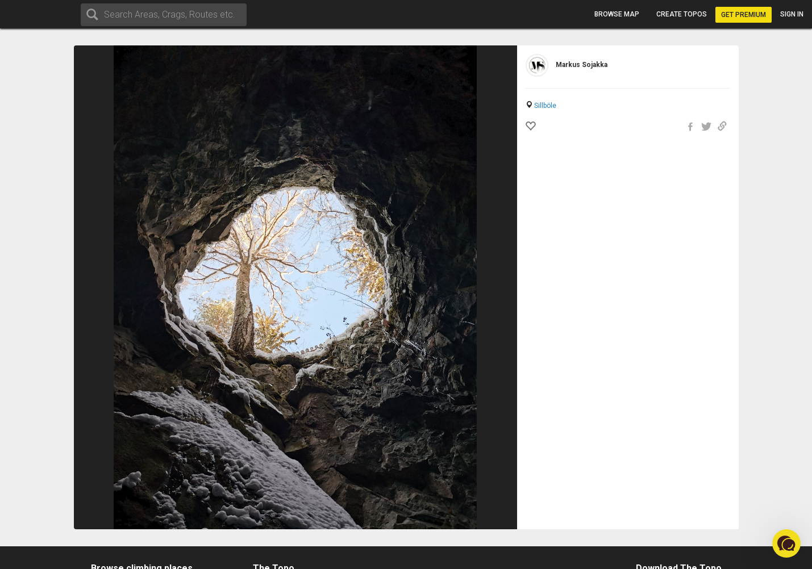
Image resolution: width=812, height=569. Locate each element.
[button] (786, 543)
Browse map (616, 14)
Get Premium (743, 15)
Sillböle (545, 106)
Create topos (681, 14)
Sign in (791, 14)
